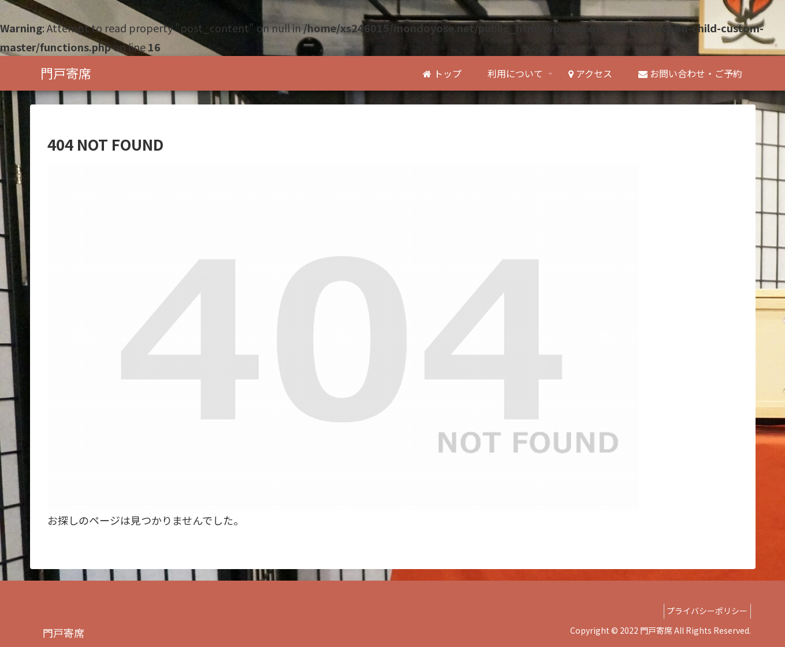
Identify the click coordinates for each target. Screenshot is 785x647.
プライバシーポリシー (704, 610)
